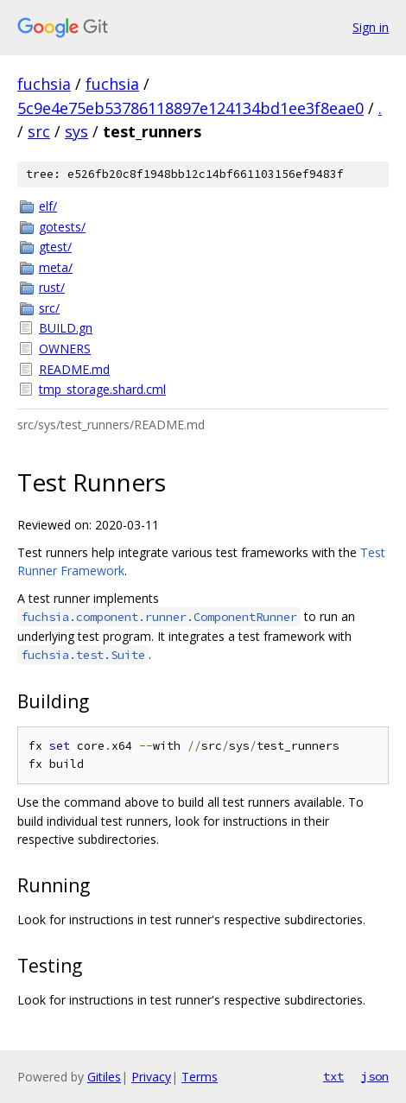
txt (333, 1076)
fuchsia (44, 83)
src (39, 131)
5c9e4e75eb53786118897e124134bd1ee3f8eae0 (190, 108)
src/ (49, 308)
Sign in (370, 27)
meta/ (56, 267)
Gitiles (104, 1076)
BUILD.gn (65, 328)
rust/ (52, 287)
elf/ (48, 206)
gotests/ (62, 227)
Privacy (151, 1076)
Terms (199, 1076)
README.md (74, 369)
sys (76, 131)
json (375, 1076)
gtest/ (55, 246)
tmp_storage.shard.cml (102, 389)
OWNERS (65, 348)
